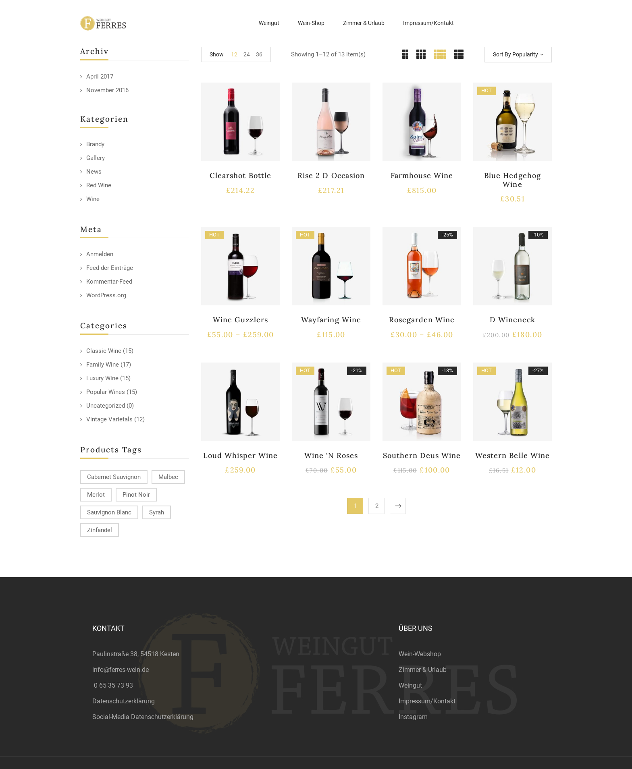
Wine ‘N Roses (331, 455)
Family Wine (102, 364)
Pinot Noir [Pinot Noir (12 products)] (136, 494)
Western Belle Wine (512, 455)
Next (398, 506)
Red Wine (98, 185)
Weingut (410, 685)
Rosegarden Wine (422, 319)
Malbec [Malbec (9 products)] (168, 477)
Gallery (95, 158)
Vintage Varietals (109, 419)
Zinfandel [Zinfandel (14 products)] (99, 530)
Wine (93, 199)
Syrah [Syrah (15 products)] (156, 512)
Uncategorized (105, 405)
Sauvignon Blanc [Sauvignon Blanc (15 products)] (109, 512)
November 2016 (107, 90)
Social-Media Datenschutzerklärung (142, 717)
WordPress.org (106, 295)
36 (259, 54)
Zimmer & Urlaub (423, 670)
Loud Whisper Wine (240, 455)
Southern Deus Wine (422, 455)
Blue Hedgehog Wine (512, 180)
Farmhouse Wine (422, 175)
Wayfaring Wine (331, 319)
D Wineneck (512, 319)
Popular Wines (105, 392)
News (94, 171)
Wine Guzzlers (240, 319)
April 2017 (99, 76)
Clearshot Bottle (240, 175)
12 (234, 54)
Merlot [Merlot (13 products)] (96, 494)
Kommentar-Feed (109, 281)
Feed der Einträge (109, 268)
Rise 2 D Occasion (331, 175)
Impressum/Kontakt (427, 701)
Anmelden (99, 254)
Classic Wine (103, 350)
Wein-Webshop (420, 654)
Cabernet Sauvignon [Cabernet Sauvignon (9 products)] (114, 477)
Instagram (413, 717)
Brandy (95, 144)
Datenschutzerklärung (123, 701)
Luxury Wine (102, 378)
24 (246, 54)
